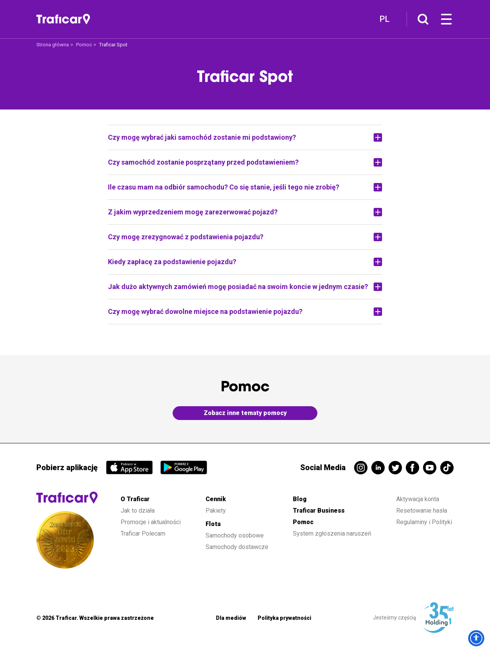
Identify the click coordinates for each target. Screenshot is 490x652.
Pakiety (216, 510)
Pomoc (84, 44)
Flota (213, 524)
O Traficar (135, 499)
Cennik (216, 499)
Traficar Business (319, 510)
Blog (300, 499)
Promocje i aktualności (151, 522)
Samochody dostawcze (237, 547)
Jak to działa (138, 510)
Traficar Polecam (143, 533)
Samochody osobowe (235, 535)
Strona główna (52, 44)
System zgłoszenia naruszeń (332, 533)
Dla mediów (231, 618)
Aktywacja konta (417, 499)
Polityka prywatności (284, 618)
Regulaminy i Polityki (425, 522)
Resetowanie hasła (421, 510)
